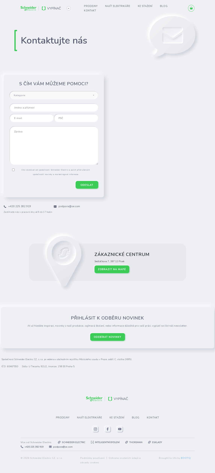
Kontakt (90, 10)
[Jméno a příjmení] (53, 107)
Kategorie (19, 95)
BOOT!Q (186, 458)
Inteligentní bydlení (105, 442)
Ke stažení (145, 6)
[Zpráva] (53, 145)
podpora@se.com (69, 206)
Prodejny (91, 6)
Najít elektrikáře (117, 6)
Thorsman (133, 442)
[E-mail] (31, 118)
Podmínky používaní (92, 458)
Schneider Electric (71, 442)
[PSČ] (76, 118)
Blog (163, 6)
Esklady (155, 442)
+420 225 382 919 (19, 206)
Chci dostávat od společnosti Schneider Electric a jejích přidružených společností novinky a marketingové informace (55, 172)
